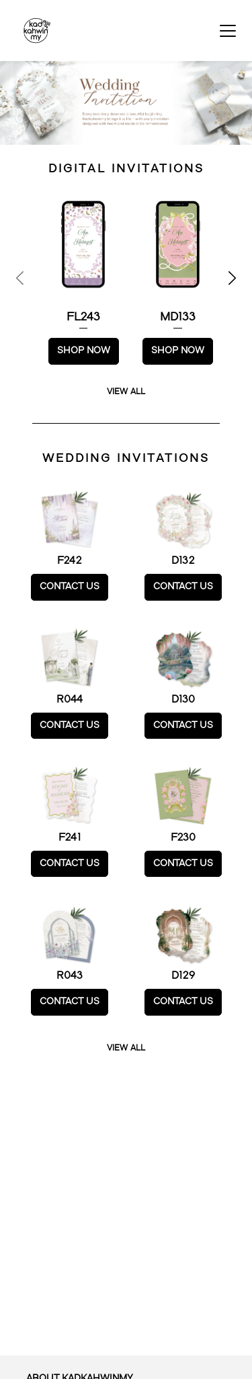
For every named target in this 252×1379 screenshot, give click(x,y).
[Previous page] (21, 278)
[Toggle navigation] (228, 30)
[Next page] (231, 278)
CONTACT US (69, 586)
